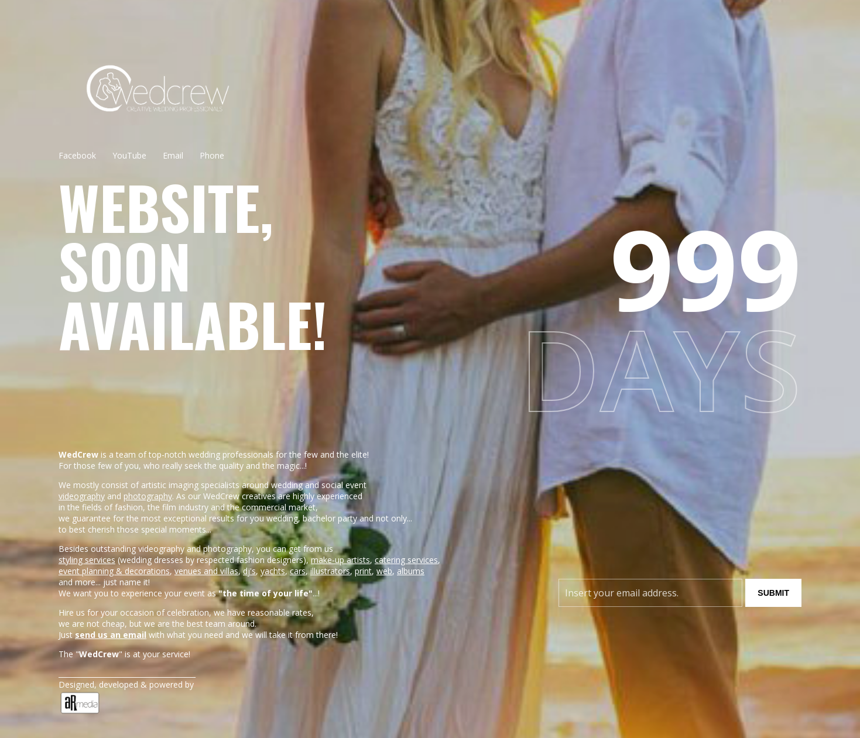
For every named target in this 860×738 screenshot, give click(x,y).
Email (173, 155)
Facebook (77, 155)
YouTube (129, 155)
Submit (773, 593)
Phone (212, 155)
